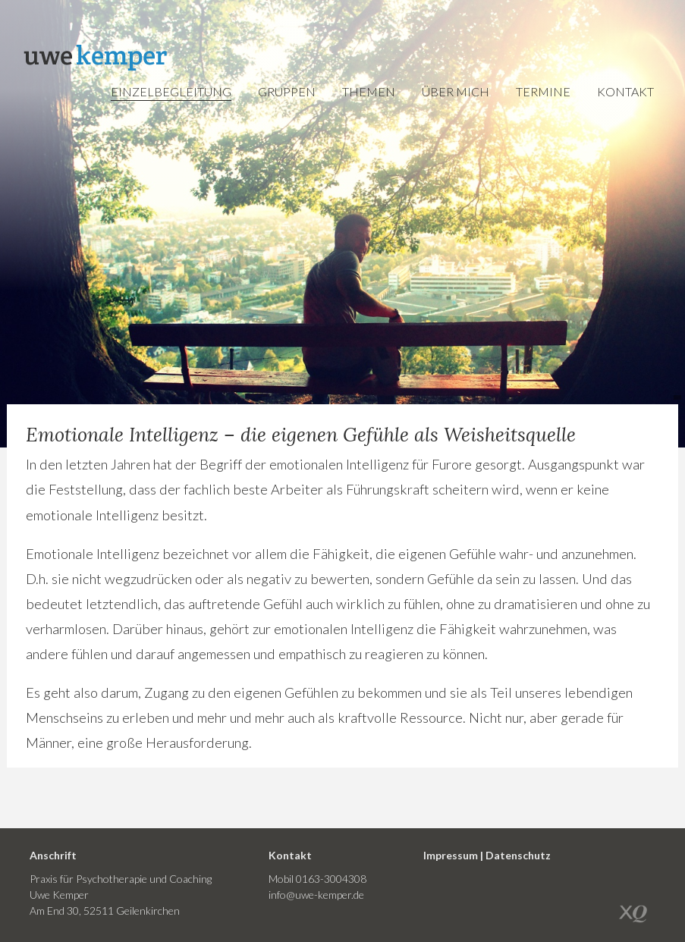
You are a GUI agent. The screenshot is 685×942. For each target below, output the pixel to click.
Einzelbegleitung (171, 91)
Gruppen (287, 91)
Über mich (455, 91)
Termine (543, 91)
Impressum (450, 855)
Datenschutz (518, 855)
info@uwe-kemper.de (316, 894)
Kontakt (625, 91)
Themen (368, 91)
